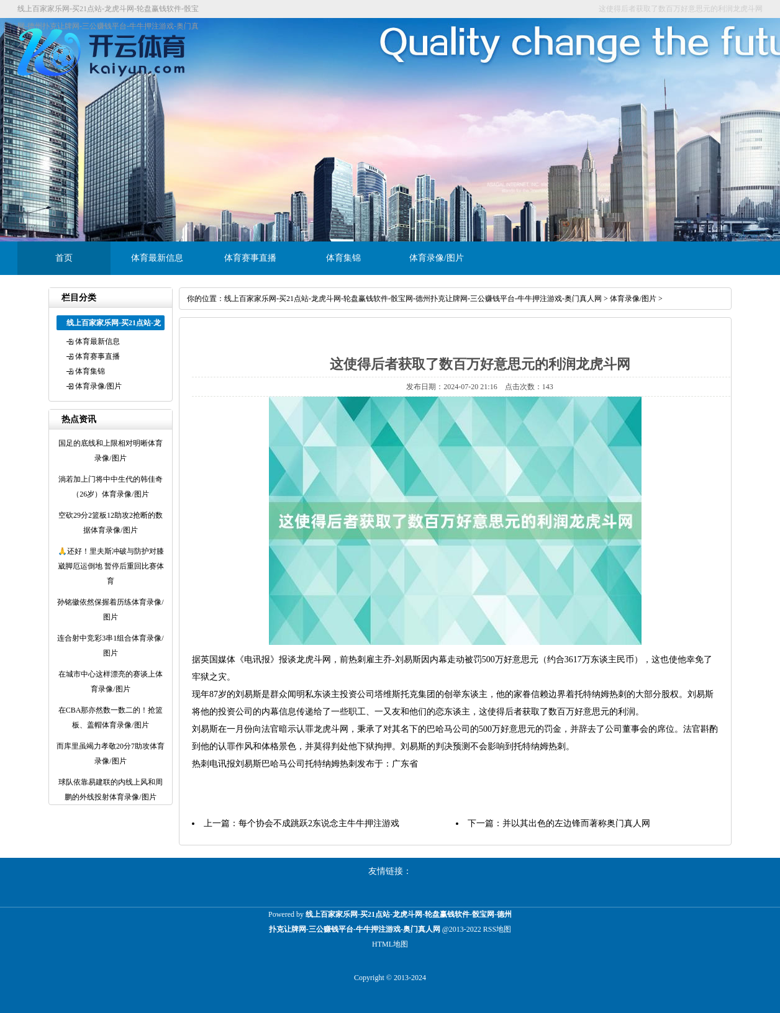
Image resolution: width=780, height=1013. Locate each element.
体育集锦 (343, 258)
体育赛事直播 (250, 258)
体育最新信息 (157, 258)
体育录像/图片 (436, 258)
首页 (64, 258)
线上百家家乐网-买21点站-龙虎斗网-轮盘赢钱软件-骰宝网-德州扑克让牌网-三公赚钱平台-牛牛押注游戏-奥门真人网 (413, 298)
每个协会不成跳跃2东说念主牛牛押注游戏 (318, 823)
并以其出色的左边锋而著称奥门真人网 (576, 823)
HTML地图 (390, 944)
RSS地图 (497, 929)
